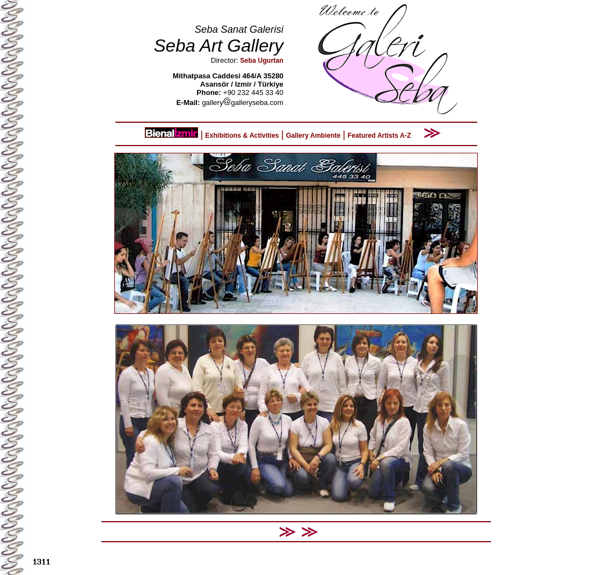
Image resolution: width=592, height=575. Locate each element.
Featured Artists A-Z (379, 135)
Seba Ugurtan (262, 60)
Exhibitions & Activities (242, 135)
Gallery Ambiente (313, 135)
